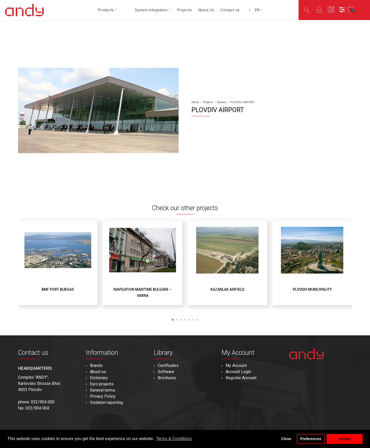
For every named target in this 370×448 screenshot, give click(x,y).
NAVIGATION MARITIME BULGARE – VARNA (143, 292)
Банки (221, 102)
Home (195, 102)
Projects (208, 102)
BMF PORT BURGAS (58, 289)
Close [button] (286, 439)
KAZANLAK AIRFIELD (227, 289)
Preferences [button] (310, 439)
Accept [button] (344, 439)
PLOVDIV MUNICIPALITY (312, 289)
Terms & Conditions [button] (174, 438)
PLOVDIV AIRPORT (242, 102)
